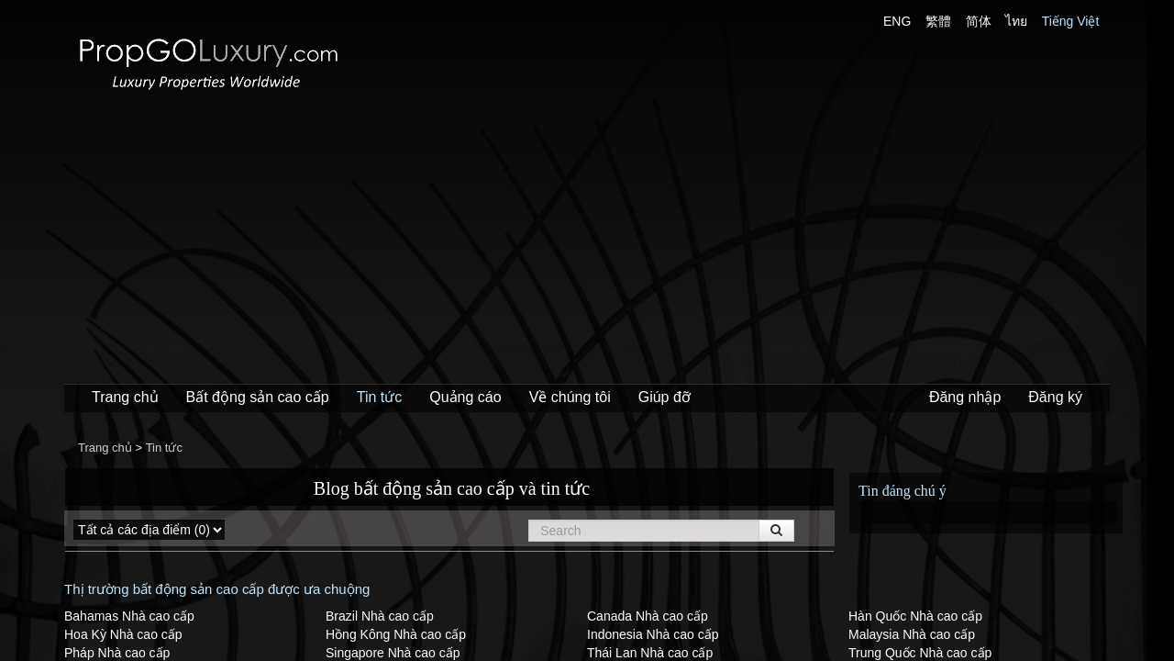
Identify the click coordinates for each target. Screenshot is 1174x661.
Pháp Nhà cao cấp (117, 652)
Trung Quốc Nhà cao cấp (919, 652)
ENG (897, 21)
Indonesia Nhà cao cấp (652, 634)
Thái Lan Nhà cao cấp (650, 652)
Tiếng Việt (1071, 21)
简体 (978, 21)
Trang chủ (125, 397)
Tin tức (380, 397)
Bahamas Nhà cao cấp (129, 616)
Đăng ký (1055, 397)
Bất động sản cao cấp (257, 397)
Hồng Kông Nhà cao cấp (396, 634)
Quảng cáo (465, 397)
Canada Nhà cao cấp (647, 616)
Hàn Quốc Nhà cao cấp (915, 616)
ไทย (1016, 21)
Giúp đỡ (664, 397)
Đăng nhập (965, 397)
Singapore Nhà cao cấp (393, 652)
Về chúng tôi (570, 397)
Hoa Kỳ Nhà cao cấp (123, 634)
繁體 (938, 21)
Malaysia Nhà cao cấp (911, 634)
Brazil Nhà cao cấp (380, 616)
